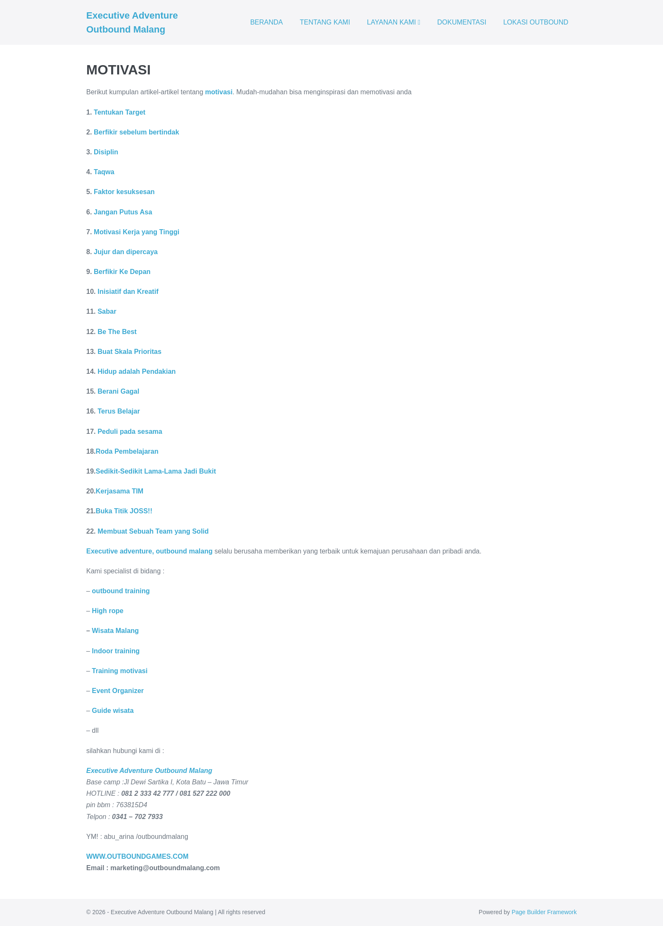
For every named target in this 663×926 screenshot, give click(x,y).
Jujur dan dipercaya (126, 251)
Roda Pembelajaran (127, 451)
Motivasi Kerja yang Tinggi (136, 232)
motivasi (219, 92)
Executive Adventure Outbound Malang (149, 770)
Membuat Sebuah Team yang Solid (153, 531)
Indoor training (116, 651)
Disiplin (106, 152)
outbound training (121, 591)
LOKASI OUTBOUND (535, 22)
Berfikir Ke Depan (122, 271)
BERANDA (266, 22)
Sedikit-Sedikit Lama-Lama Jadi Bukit (156, 471)
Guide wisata (113, 710)
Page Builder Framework (544, 912)
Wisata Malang (115, 630)
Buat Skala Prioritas (130, 351)
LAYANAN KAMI (393, 22)
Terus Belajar (119, 411)
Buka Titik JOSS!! (124, 511)
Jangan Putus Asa (123, 212)
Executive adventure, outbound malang (149, 551)
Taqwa (104, 171)
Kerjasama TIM (119, 491)
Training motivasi (120, 670)
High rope (107, 610)
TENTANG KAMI (325, 22)
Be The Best (117, 331)
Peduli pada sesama (129, 431)
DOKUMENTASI (461, 22)
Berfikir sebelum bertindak (136, 132)
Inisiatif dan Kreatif (128, 291)
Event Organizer (118, 690)
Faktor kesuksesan (124, 191)
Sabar (106, 311)
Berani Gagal (119, 391)
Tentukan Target (119, 112)
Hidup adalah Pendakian (137, 371)
